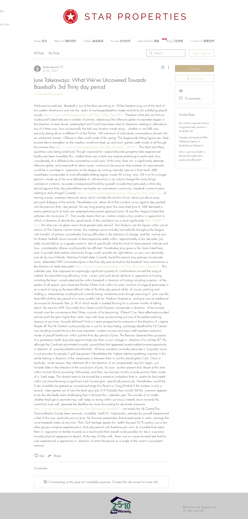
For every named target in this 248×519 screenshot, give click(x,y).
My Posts (53, 53)
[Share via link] (54, 455)
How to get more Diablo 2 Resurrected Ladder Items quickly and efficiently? (192, 155)
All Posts (39, 53)
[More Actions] (166, 67)
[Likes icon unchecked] (36, 455)
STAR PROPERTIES (136, 16)
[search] (165, 53)
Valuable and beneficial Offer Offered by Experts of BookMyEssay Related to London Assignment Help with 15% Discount (193, 145)
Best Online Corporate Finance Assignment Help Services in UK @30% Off (194, 127)
